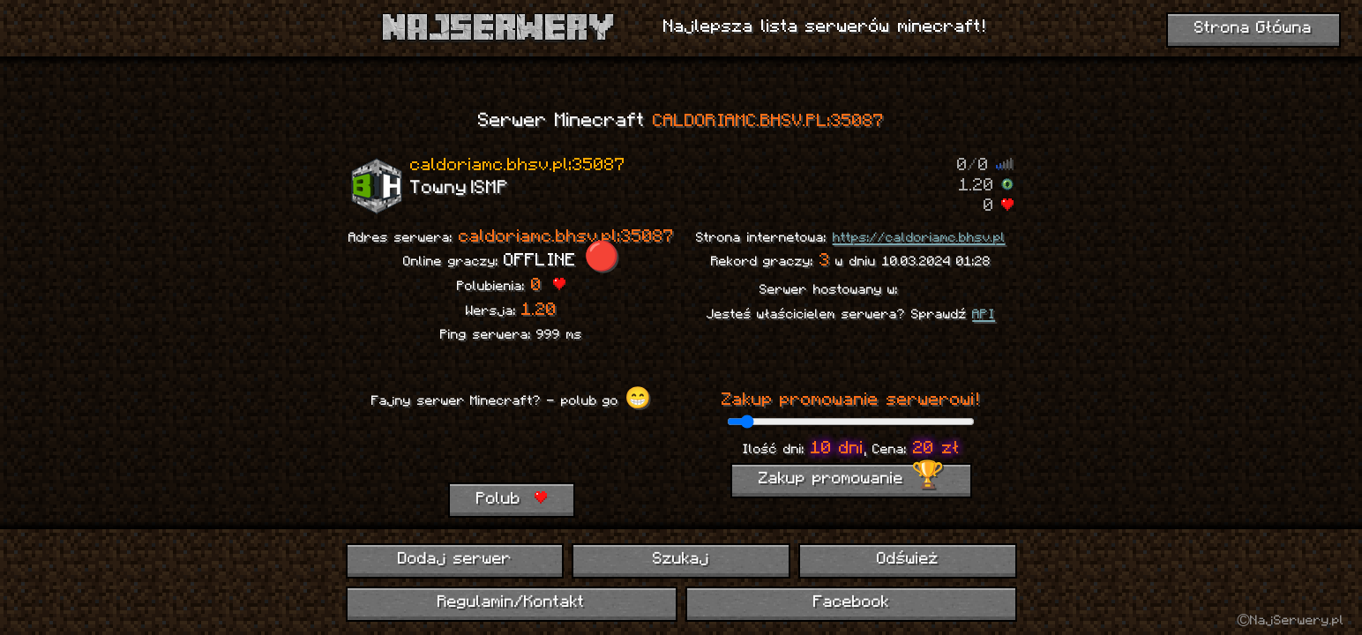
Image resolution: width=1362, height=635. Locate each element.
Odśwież (908, 559)
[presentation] (511, 448)
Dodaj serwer (455, 559)
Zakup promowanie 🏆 (851, 479)
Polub (511, 499)
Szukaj (681, 559)
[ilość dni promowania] (851, 422)
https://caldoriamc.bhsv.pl (919, 238)
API (983, 315)
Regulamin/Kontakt (511, 602)
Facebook (851, 602)
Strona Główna (1253, 28)
